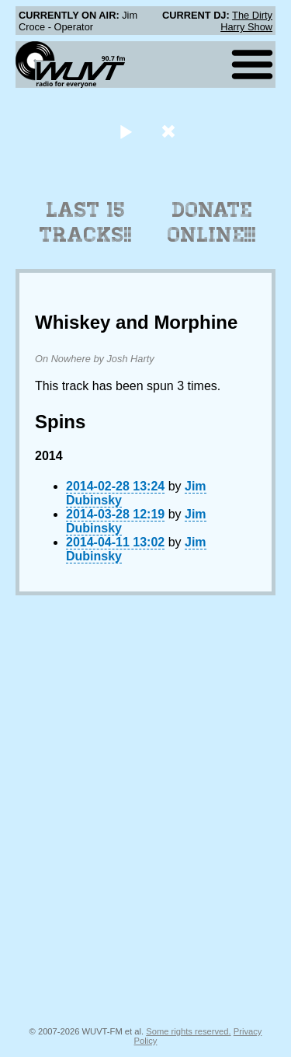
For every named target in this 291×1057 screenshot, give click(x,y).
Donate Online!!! (212, 222)
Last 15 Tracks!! (86, 222)
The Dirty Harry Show (246, 21)
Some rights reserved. (188, 1031)
